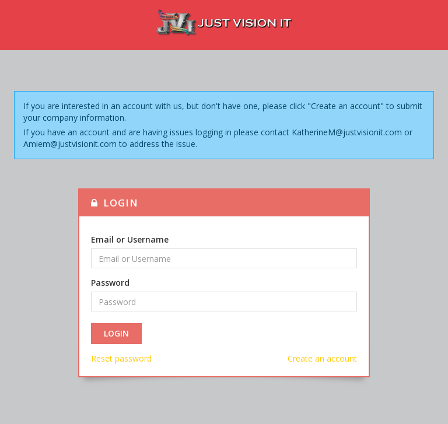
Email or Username (130, 239)
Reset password (121, 358)
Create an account (322, 358)
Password (110, 282)
